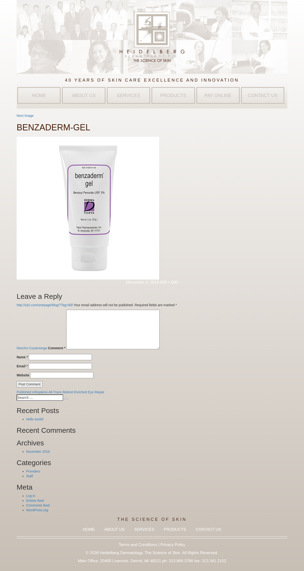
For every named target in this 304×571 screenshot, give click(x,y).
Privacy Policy (173, 544)
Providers (33, 471)
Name (22, 357)
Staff (29, 476)
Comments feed (38, 505)
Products (173, 95)
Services (128, 95)
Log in (30, 496)
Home (39, 95)
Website (23, 375)
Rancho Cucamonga (32, 348)
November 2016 (38, 451)
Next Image (25, 116)
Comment (57, 348)
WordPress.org (37, 510)
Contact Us (263, 95)
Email (22, 366)
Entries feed (35, 500)
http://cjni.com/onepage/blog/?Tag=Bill (45, 305)
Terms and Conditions (138, 544)
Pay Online (218, 95)
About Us (84, 95)
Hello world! (34, 419)
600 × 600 (169, 282)
